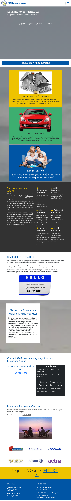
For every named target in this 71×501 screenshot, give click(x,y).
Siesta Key (30, 196)
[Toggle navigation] (67, 3)
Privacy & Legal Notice (42, 495)
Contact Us (21, 372)
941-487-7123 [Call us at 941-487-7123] (12, 489)
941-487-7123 (55, 369)
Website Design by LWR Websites (46, 497)
